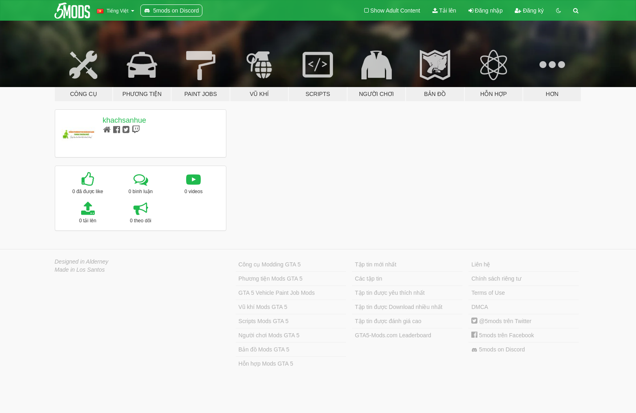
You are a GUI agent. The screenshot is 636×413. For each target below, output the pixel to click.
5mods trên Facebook (502, 335)
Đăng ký (529, 10)
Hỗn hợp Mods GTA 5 (265, 363)
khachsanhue (124, 120)
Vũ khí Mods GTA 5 (262, 307)
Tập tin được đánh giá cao (388, 321)
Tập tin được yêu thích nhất (390, 293)
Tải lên (444, 10)
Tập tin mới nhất (375, 264)
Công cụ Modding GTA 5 (269, 264)
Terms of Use (488, 293)
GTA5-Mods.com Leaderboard (393, 335)
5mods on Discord (498, 349)
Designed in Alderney (82, 261)
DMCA (479, 307)
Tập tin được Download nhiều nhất (399, 307)
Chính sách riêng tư (496, 278)
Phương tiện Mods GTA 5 (270, 278)
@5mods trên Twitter (501, 321)
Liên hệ (480, 264)
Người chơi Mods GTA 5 (268, 335)
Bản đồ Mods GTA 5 (263, 349)
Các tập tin (368, 278)
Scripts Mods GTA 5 (263, 321)
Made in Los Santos (80, 269)
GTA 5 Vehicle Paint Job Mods (276, 293)
